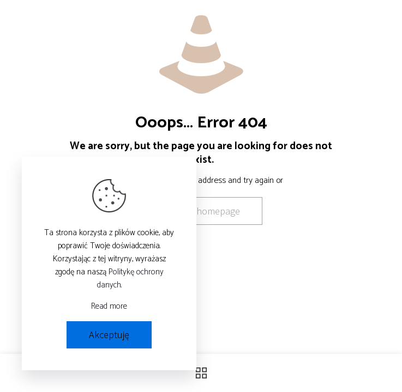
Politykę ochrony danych (130, 278)
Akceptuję (109, 334)
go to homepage (206, 211)
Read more (109, 306)
